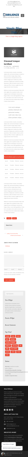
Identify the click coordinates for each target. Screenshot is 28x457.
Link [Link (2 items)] (20, 345)
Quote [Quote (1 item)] (7, 351)
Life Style (12, 68)
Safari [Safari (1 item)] (13, 351)
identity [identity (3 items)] (8, 345)
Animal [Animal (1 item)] (7, 336)
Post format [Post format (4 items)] (14, 348)
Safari (14, 218)
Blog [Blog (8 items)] (7, 339)
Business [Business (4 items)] (13, 339)
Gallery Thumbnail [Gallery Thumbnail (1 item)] (10, 342)
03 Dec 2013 (8, 66)
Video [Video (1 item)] (7, 354)
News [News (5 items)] (7, 348)
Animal (9, 218)
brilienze (16, 66)
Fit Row (7, 68)
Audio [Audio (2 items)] (18, 336)
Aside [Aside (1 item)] (13, 336)
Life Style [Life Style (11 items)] (15, 345)
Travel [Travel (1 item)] (18, 351)
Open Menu (22, 15)
